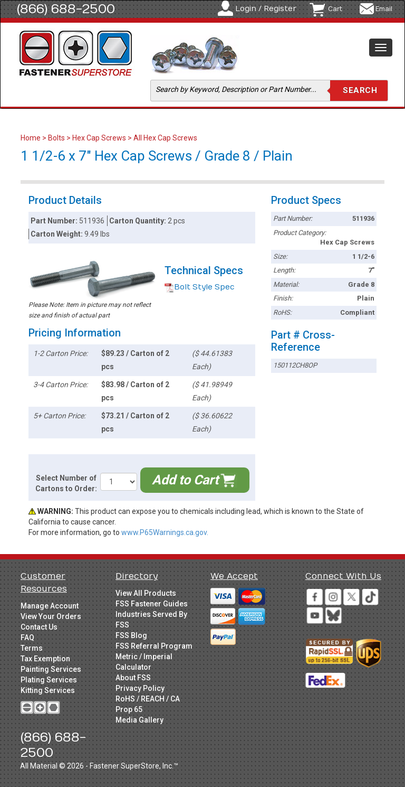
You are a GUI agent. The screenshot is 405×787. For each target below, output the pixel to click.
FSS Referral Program (153, 646)
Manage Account (50, 606)
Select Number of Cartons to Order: (66, 483)
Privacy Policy (140, 688)
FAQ (27, 637)
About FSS (133, 677)
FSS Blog (131, 635)
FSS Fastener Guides (151, 603)
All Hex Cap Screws (165, 138)
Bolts (56, 138)
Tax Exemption (45, 658)
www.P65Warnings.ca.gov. (164, 532)
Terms (32, 648)
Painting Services (51, 669)
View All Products (145, 593)
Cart (335, 9)
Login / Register (265, 8)
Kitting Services (48, 690)
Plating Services (49, 680)
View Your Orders (51, 616)
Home (31, 138)
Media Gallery (139, 720)
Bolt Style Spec (200, 287)
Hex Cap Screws (99, 138)
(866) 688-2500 (66, 9)
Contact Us (39, 627)
